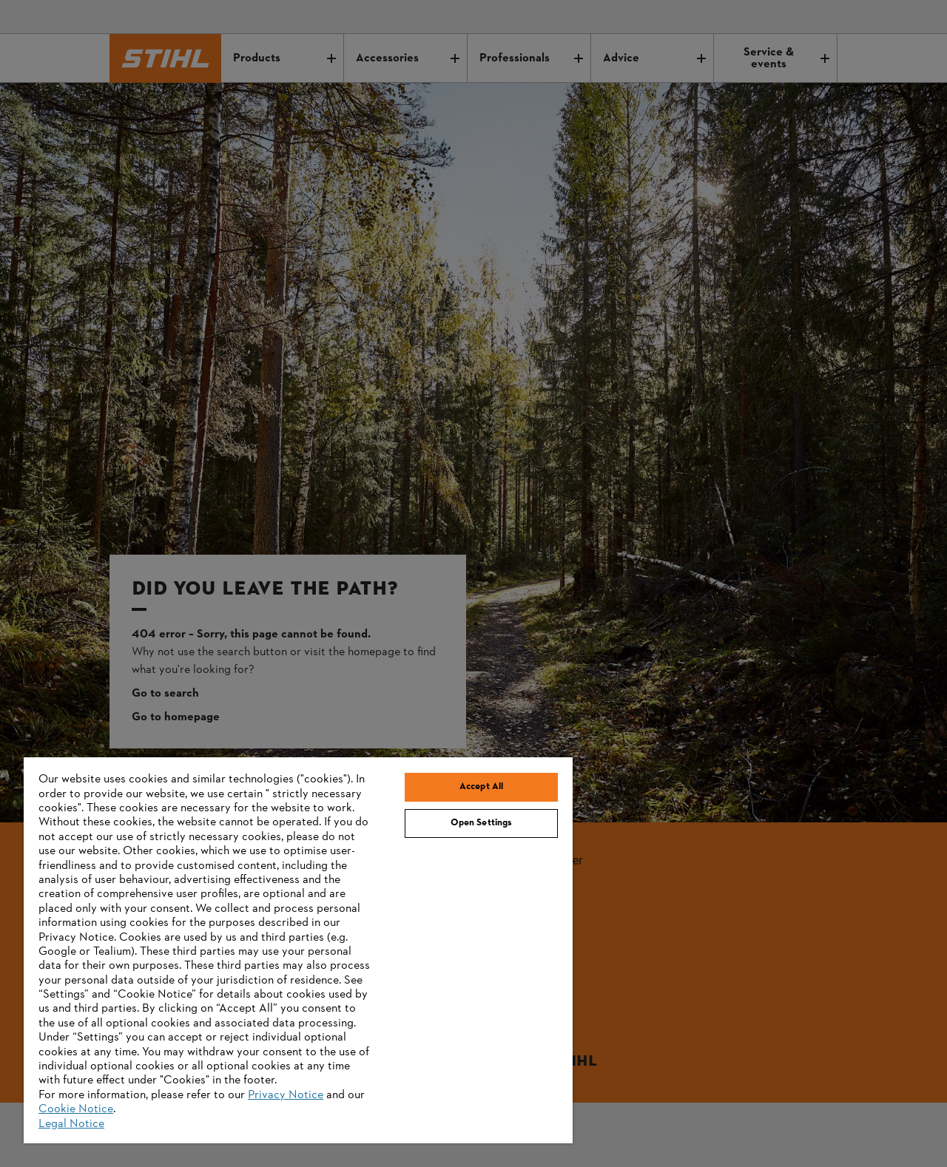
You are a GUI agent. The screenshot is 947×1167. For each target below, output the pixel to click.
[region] (298, 950)
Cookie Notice (75, 1109)
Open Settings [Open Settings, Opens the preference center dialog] (482, 823)
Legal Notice (71, 1124)
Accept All (481, 787)
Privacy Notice (285, 1095)
